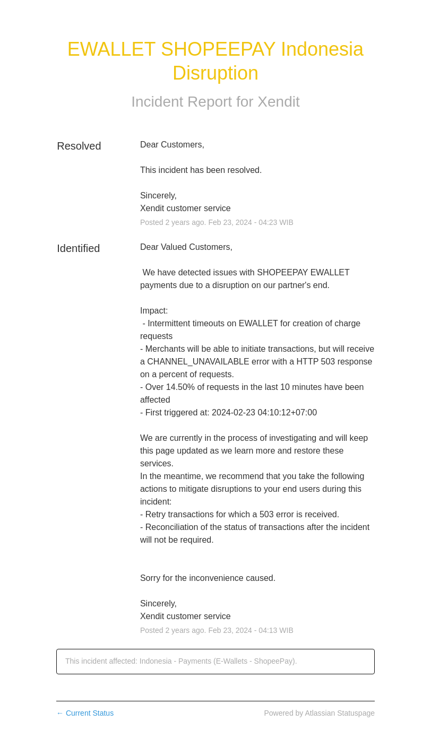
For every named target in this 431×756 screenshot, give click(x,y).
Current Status (85, 713)
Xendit (278, 101)
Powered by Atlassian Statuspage (319, 713)
